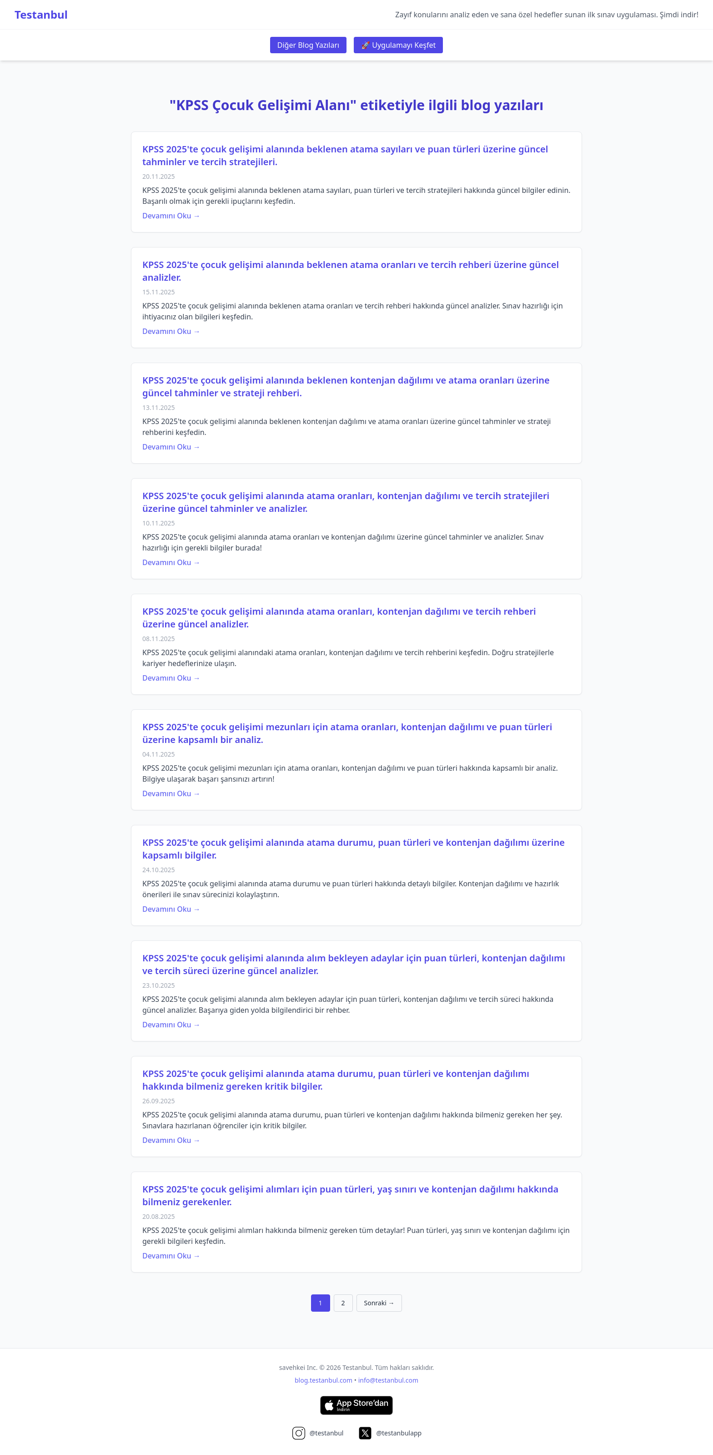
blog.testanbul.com (323, 1380)
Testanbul (41, 14)
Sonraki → (379, 1302)
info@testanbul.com (388, 1380)
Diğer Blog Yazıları (308, 45)
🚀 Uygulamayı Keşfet (398, 45)
